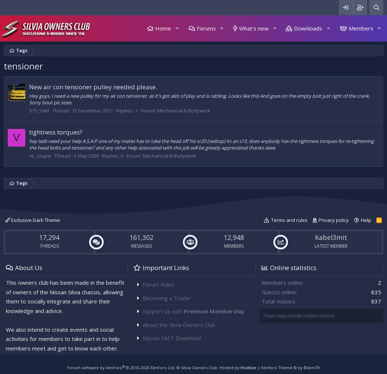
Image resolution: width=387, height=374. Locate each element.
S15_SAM (39, 110)
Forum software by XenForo (121, 367)
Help (366, 220)
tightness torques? (55, 132)
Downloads (308, 28)
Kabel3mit (331, 237)
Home (163, 28)
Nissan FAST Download (172, 338)
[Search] (376, 7)
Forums (206, 28)
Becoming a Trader (167, 298)
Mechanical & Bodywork (183, 110)
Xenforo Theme (290, 367)
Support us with (193, 311)
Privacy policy (334, 220)
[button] (177, 28)
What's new (254, 28)
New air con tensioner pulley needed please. (93, 87)
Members (361, 28)
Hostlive (248, 367)
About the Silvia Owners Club (179, 324)
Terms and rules (289, 220)
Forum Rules (158, 284)
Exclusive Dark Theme (32, 220)
